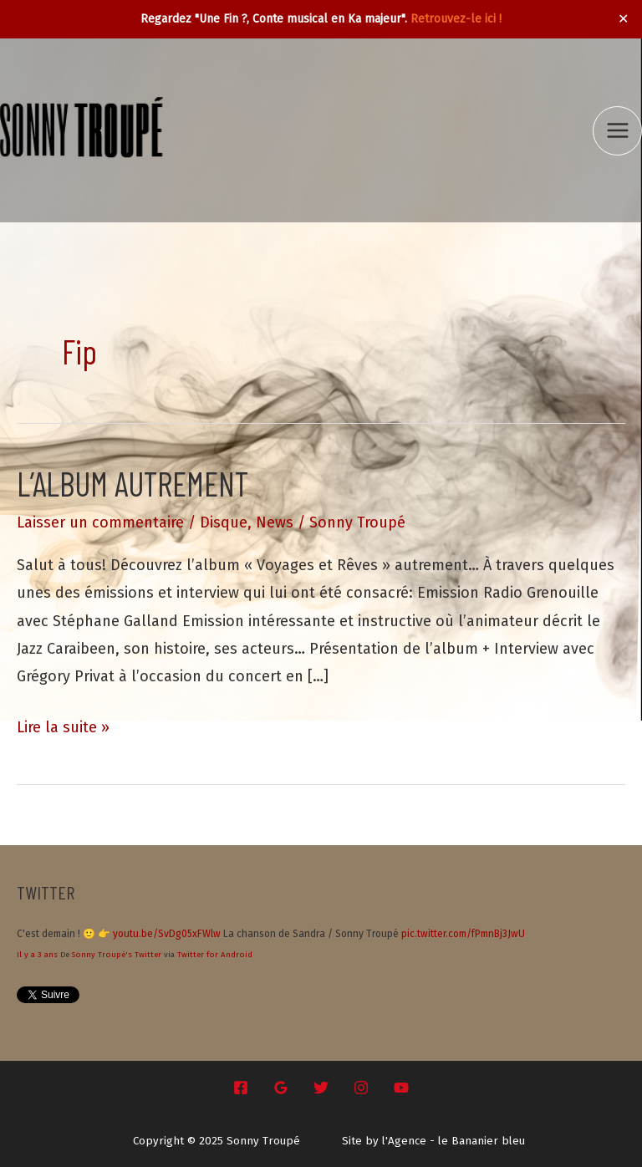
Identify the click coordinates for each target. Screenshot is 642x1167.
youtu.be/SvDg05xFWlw (167, 934)
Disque (223, 522)
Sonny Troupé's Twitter (116, 955)
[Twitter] (321, 1087)
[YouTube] (401, 1087)
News (274, 522)
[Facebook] (240, 1087)
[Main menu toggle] (617, 130)
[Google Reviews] (280, 1087)
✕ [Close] (623, 19)
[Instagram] (361, 1087)
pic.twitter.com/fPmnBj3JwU (463, 934)
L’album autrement (132, 483)
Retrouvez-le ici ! (456, 19)
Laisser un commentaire (100, 522)
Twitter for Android (214, 955)
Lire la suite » (63, 727)
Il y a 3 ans (37, 955)
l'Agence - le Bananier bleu (453, 1141)
